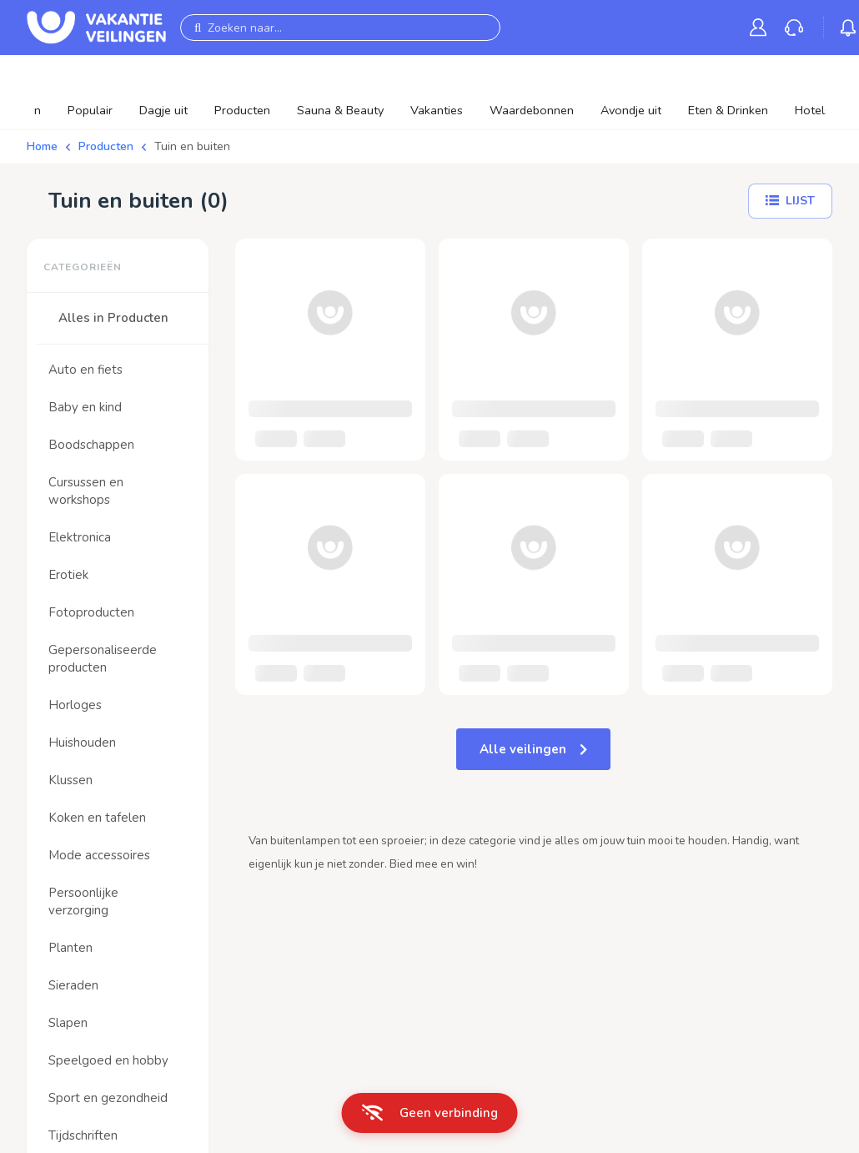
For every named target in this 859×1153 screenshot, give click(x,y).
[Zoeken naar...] (340, 27)
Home (42, 146)
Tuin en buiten (192, 146)
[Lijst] (790, 201)
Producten (105, 146)
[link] (761, 27)
